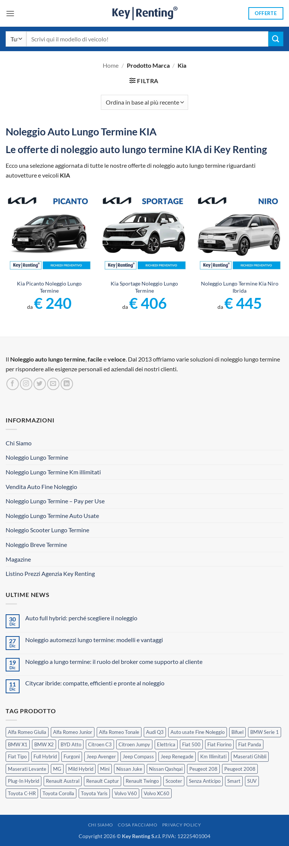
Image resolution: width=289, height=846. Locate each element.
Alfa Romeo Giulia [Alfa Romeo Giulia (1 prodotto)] (27, 732)
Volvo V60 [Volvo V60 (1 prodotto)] (125, 793)
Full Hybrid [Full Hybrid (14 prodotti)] (45, 756)
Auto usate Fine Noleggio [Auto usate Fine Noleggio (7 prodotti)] (197, 732)
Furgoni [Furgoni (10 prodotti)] (72, 756)
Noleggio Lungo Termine (37, 457)
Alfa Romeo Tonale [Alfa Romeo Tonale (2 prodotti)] (119, 732)
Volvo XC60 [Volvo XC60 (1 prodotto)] (156, 793)
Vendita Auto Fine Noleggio (41, 486)
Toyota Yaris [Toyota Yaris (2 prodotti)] (94, 793)
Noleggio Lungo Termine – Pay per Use (55, 500)
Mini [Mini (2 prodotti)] (105, 769)
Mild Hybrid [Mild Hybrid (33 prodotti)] (80, 769)
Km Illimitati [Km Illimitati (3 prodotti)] (213, 756)
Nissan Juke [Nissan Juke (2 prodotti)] (129, 769)
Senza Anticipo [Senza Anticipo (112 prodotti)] (205, 781)
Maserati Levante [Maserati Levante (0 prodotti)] (27, 769)
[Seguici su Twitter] (39, 384)
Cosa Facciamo (137, 825)
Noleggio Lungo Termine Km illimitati (53, 471)
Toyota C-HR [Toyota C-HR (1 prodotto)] (22, 793)
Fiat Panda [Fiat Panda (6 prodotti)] (249, 744)
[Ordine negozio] (144, 102)
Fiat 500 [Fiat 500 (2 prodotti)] (191, 744)
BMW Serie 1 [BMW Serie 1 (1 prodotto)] (264, 732)
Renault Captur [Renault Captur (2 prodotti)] (102, 781)
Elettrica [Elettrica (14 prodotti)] (166, 744)
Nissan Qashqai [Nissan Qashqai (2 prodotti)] (166, 769)
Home (111, 65)
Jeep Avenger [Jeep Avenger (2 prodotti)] (101, 756)
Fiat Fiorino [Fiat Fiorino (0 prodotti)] (219, 744)
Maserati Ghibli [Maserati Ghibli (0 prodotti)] (249, 756)
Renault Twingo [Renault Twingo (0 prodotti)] (142, 781)
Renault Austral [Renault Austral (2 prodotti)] (62, 781)
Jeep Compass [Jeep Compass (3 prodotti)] (138, 756)
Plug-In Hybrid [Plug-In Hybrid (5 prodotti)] (23, 781)
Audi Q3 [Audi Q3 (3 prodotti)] (155, 732)
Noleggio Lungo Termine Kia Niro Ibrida (239, 287)
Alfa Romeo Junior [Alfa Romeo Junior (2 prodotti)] (72, 732)
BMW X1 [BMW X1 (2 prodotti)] (17, 744)
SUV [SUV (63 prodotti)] (252, 781)
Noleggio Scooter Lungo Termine (47, 529)
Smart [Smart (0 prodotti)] (233, 781)
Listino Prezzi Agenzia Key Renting (50, 573)
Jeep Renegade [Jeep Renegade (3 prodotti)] (177, 756)
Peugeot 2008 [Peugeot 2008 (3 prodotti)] (240, 769)
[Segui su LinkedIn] (67, 384)
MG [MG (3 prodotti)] (57, 769)
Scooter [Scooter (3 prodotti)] (174, 781)
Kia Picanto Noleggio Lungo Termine (49, 287)
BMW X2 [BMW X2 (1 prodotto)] (44, 744)
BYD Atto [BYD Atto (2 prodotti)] (71, 744)
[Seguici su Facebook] (12, 384)
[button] (10, 13)
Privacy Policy (181, 825)
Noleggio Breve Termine (36, 544)
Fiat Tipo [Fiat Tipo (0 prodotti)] (17, 756)
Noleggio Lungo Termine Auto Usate (52, 515)
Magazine (18, 559)
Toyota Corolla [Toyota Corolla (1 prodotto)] (58, 793)
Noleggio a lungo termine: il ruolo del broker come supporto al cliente (113, 661)
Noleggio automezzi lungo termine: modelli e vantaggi (94, 639)
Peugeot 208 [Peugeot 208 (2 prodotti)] (203, 769)
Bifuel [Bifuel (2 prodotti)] (237, 732)
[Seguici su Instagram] (26, 384)
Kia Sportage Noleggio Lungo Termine (144, 287)
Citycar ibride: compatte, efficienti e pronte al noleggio (94, 683)
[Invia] (275, 39)
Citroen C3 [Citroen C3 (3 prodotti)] (100, 744)
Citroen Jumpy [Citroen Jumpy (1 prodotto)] (134, 744)
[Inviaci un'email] (53, 384)
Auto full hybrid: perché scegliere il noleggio (81, 617)
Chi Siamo (19, 443)
